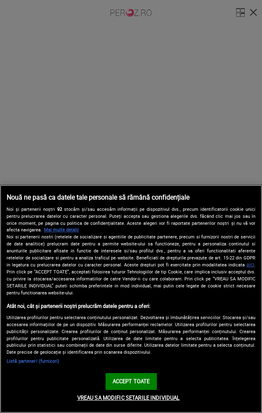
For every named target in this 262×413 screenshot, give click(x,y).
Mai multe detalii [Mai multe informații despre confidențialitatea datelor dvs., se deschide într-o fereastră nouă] (61, 229)
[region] (131, 299)
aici (250, 264)
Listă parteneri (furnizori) (33, 361)
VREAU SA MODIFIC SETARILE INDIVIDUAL (128, 397)
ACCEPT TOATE (131, 381)
